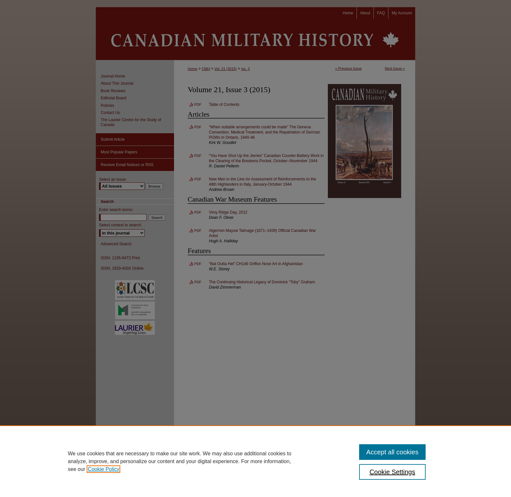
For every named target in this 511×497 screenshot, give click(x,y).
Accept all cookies (392, 452)
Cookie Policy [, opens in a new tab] (103, 469)
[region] (255, 461)
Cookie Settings (392, 472)
